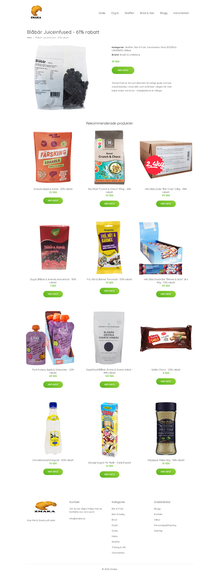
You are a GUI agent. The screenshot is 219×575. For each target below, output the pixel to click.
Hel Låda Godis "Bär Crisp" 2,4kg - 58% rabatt (166, 191)
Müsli (163, 47)
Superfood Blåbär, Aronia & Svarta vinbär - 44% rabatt (109, 372)
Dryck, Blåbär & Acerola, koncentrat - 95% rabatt (53, 281)
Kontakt (158, 515)
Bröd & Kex (147, 13)
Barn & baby (118, 515)
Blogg (163, 13)
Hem (29, 38)
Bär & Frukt (140, 47)
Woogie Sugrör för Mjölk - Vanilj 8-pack (109, 463)
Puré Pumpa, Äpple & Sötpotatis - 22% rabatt (53, 372)
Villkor (157, 520)
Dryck (115, 13)
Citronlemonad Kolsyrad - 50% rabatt (53, 460)
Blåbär (128, 51)
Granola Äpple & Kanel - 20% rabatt (53, 189)
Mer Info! (123, 70)
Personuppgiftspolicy (165, 526)
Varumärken (181, 13)
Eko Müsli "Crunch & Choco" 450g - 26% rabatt (109, 191)
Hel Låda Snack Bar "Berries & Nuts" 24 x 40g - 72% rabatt (166, 281)
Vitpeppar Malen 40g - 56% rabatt (166, 460)
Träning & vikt (119, 548)
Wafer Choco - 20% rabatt (166, 370)
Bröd (114, 520)
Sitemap (158, 531)
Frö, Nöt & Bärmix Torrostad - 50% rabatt (109, 279)
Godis (102, 13)
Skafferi (129, 13)
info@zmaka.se (77, 519)
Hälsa (115, 537)
